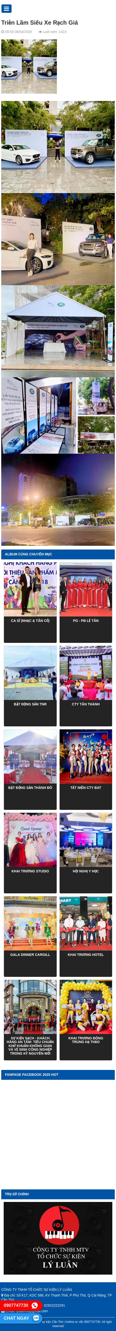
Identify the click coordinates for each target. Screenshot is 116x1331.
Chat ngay (21, 1318)
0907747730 (21, 1305)
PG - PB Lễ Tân (86, 621)
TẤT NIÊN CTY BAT (85, 788)
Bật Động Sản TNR (30, 704)
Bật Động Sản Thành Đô (30, 788)
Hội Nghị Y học (86, 871)
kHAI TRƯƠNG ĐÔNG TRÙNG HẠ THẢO (85, 1040)
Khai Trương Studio (30, 871)
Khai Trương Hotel (86, 955)
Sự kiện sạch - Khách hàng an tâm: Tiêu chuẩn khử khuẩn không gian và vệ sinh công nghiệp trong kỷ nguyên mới (30, 1045)
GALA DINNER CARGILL (30, 955)
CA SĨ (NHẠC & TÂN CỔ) (30, 621)
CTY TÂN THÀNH (86, 704)
